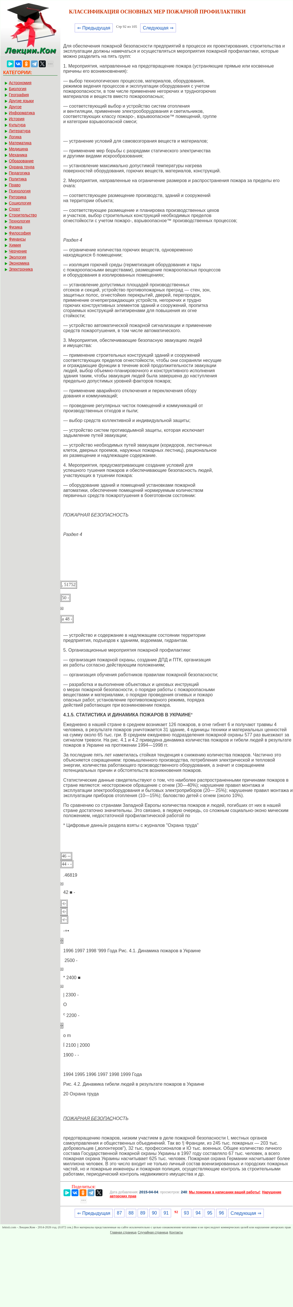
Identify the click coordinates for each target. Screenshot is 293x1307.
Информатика (22, 113)
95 (209, 1213)
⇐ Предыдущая (93, 27)
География (19, 94)
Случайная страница (153, 1232)
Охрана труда (21, 167)
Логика (15, 137)
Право (15, 185)
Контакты (176, 1232)
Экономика (19, 263)
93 (186, 1213)
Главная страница (123, 1232)
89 (142, 1213)
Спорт (14, 209)
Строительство (23, 215)
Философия (20, 233)
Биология (17, 88)
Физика (15, 227)
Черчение (18, 251)
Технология (19, 221)
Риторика (17, 197)
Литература (19, 131)
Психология (20, 191)
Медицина (18, 149)
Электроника (21, 269)
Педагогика (19, 173)
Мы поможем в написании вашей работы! (224, 1192)
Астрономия (20, 82)
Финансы (17, 239)
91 (166, 1213)
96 (221, 1213)
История (16, 119)
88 (131, 1213)
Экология (17, 257)
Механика (18, 155)
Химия (15, 245)
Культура (17, 125)
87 (119, 1213)
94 (198, 1213)
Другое (15, 107)
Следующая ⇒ (158, 27)
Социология (20, 203)
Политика (18, 179)
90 (154, 1213)
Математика (20, 143)
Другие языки (21, 100)
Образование (21, 161)
